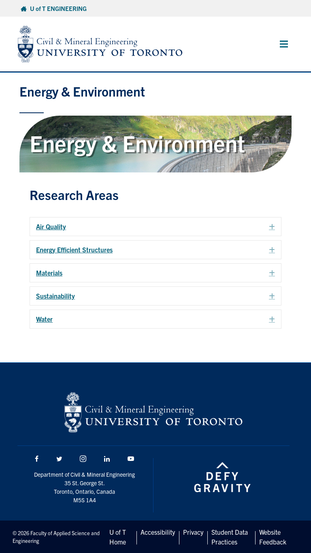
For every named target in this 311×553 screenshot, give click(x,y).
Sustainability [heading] (55, 296)
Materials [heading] (49, 273)
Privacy (193, 532)
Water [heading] (44, 319)
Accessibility (158, 532)
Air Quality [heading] (51, 226)
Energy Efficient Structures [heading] (74, 249)
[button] (272, 227)
